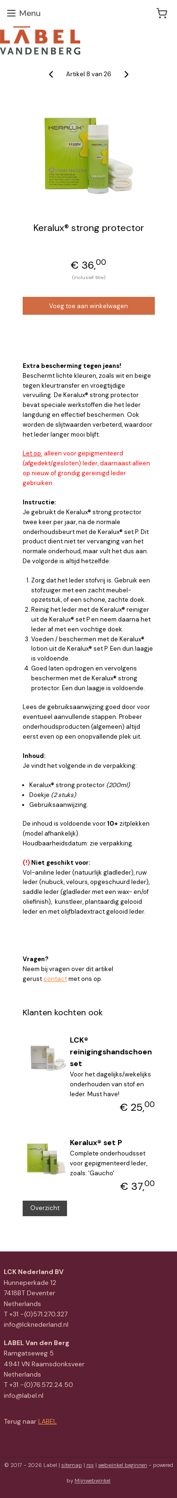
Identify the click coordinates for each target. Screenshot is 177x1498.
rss (90, 1465)
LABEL (47, 1421)
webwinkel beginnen (122, 1465)
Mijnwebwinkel (92, 1480)
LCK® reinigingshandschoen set (111, 1052)
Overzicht (44, 1208)
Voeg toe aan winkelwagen (88, 306)
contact (55, 979)
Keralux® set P (96, 1142)
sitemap (71, 1465)
